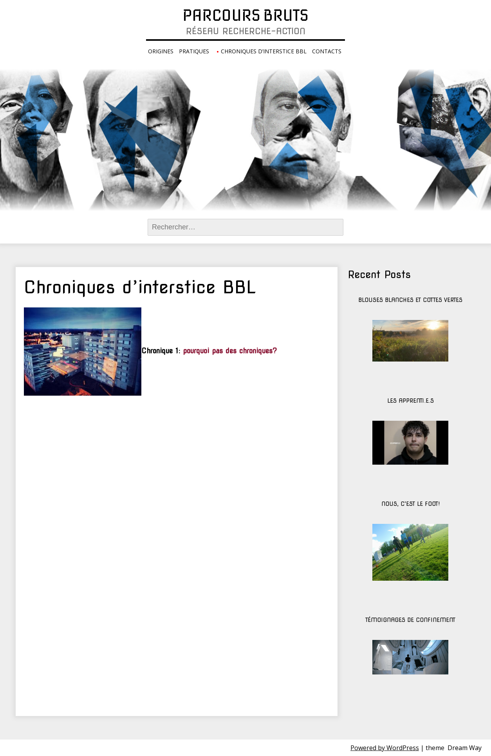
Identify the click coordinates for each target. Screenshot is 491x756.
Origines (160, 51)
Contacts (326, 51)
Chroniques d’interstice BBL (264, 51)
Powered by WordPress (384, 747)
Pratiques (194, 51)
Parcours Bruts (245, 15)
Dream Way (465, 747)
